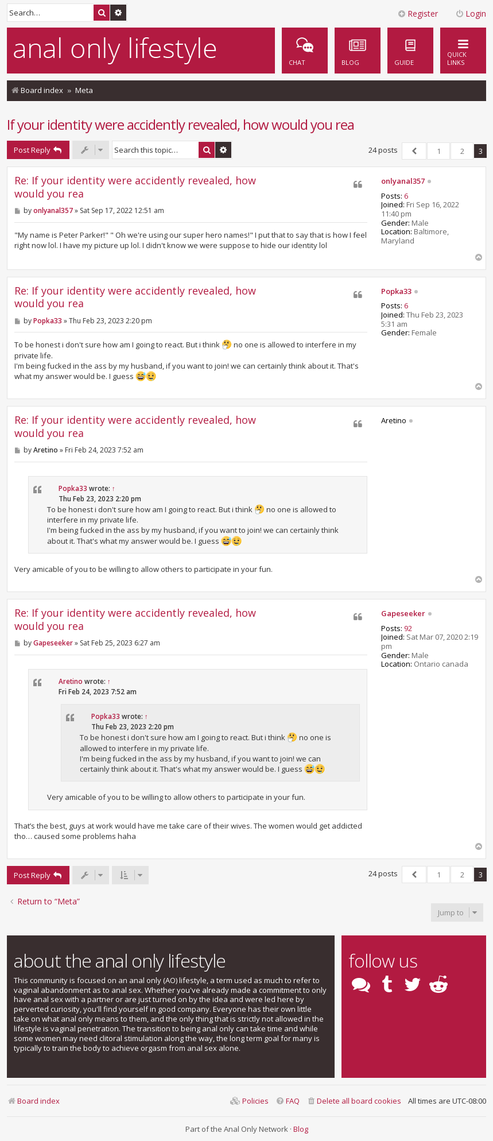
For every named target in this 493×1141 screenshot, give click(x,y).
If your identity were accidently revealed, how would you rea (180, 124)
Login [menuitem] (470, 13)
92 (408, 628)
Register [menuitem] (417, 13)
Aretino (71, 681)
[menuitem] (410, 51)
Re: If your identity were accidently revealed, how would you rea (135, 187)
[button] (414, 151)
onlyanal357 (403, 181)
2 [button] (462, 151)
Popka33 (396, 291)
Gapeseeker (403, 613)
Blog (300, 1129)
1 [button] (439, 151)
